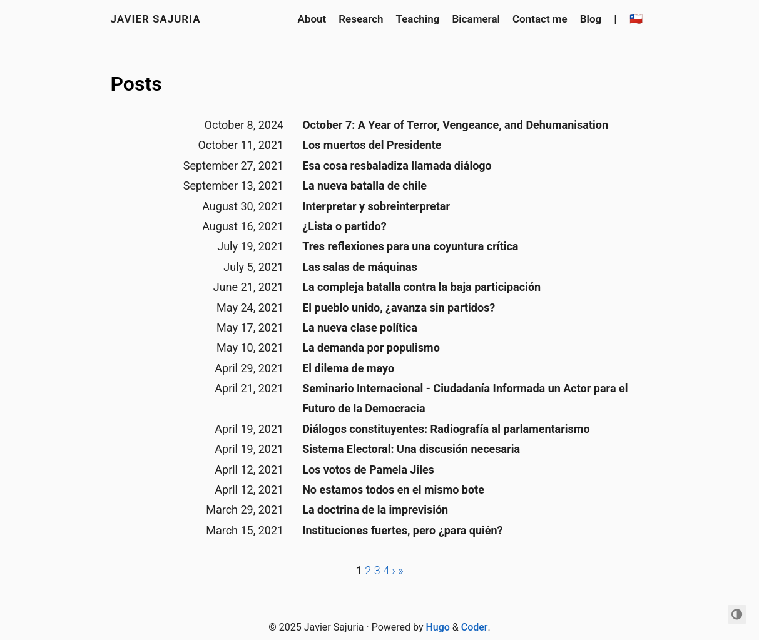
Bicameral (476, 19)
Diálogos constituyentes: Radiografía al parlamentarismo (445, 428)
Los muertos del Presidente (371, 144)
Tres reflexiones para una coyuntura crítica (410, 246)
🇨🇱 (636, 19)
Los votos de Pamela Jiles (368, 469)
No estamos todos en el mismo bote (393, 489)
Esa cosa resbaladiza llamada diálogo (397, 165)
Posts (136, 84)
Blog (591, 19)
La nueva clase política (359, 327)
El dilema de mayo (348, 368)
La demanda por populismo (371, 347)
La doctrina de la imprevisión (375, 509)
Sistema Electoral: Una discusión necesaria (411, 448)
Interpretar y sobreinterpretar (376, 206)
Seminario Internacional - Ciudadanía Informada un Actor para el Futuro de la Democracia (465, 398)
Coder (474, 627)
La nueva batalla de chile (364, 185)
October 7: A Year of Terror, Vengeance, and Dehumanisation (455, 124)
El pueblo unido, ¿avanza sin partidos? (398, 307)
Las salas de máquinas (359, 266)
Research (361, 19)
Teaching (418, 19)
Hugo (437, 627)
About (312, 19)
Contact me (540, 19)
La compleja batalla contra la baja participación (421, 286)
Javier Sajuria (156, 19)
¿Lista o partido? (344, 226)
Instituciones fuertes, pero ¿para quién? (402, 530)
